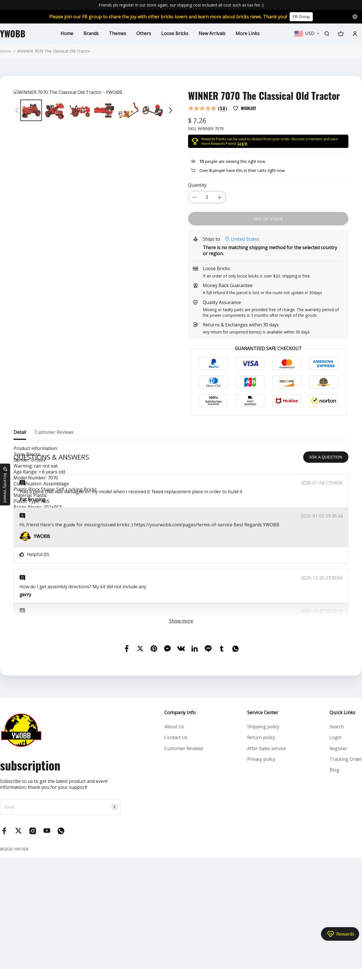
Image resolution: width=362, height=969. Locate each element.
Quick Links (342, 824)
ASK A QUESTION (325, 568)
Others (143, 33)
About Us (174, 838)
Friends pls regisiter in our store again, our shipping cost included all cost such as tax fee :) (181, 5)
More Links (248, 33)
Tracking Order (345, 870)
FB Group (301, 16)
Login (335, 849)
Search (336, 838)
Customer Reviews (183, 860)
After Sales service (266, 860)
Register (338, 860)
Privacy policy (261, 870)
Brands (91, 33)
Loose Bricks (174, 33)
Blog (334, 881)
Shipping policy (263, 838)
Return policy (261, 849)
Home (67, 33)
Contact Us (176, 849)
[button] (17, 110)
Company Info (180, 824)
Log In (242, 143)
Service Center (262, 824)
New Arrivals (212, 33)
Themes (117, 33)
